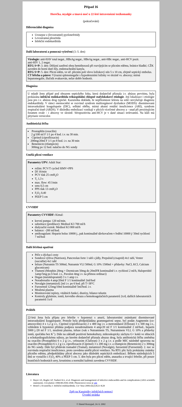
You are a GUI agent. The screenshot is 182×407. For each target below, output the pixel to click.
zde (95, 382)
